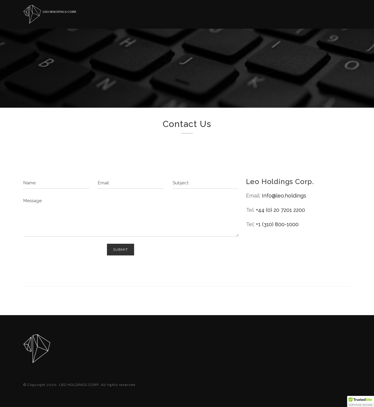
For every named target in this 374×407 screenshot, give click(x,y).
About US (206, 15)
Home (174, 14)
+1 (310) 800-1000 (277, 224)
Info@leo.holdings (284, 196)
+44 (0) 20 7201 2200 (280, 210)
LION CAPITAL (336, 17)
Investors (248, 15)
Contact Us (293, 16)
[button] (360, 401)
